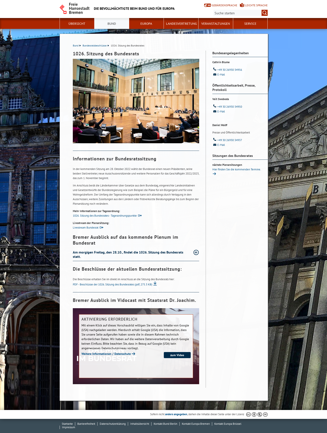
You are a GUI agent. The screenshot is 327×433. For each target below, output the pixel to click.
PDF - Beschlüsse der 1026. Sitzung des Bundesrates (112, 284)
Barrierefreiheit (86, 424)
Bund (111, 24)
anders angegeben (176, 414)
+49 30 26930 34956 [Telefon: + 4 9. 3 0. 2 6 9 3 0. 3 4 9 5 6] (227, 70)
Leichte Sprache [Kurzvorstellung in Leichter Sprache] (256, 5)
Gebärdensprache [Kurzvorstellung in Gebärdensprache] (224, 5)
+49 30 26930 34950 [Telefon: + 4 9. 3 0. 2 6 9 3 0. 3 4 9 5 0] (227, 107)
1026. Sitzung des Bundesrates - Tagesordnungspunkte (105, 215)
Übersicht (76, 24)
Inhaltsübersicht (139, 424)
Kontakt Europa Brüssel (227, 424)
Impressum (68, 427)
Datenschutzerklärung (113, 424)
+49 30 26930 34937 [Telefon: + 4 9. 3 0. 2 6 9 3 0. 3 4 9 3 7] (227, 140)
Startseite (67, 424)
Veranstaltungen (215, 24)
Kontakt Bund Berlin (165, 424)
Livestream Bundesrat (85, 227)
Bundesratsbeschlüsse (96, 45)
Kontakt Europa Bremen (196, 424)
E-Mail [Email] (218, 74)
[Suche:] (240, 13)
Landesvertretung (181, 24)
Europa (146, 24)
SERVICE (250, 24)
